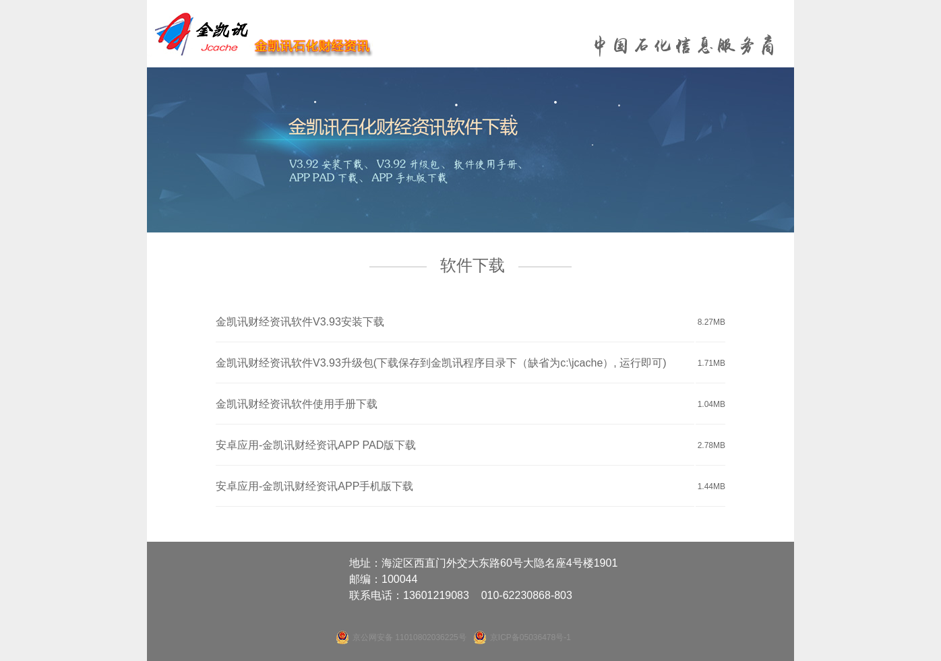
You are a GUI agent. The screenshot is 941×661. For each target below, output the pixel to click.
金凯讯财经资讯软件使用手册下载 (296, 404)
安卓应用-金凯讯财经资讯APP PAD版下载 (316, 445)
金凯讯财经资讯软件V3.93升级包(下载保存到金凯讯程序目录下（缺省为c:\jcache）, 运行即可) (441, 363)
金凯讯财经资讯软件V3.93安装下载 (300, 321)
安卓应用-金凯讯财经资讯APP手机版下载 (314, 486)
